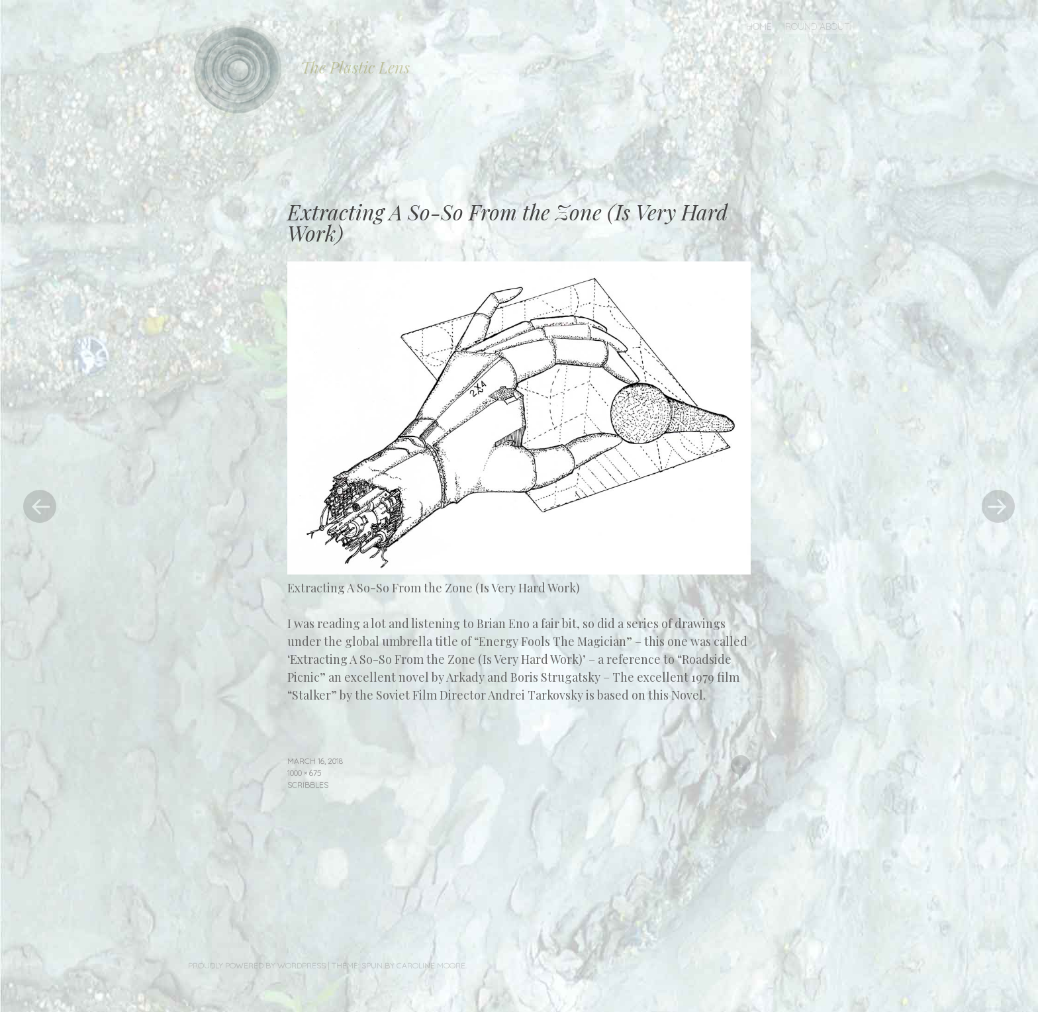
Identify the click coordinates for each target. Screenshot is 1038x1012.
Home (759, 26)
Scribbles (307, 785)
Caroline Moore (431, 965)
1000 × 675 (304, 773)
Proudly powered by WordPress (257, 965)
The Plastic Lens (355, 66)
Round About (817, 26)
